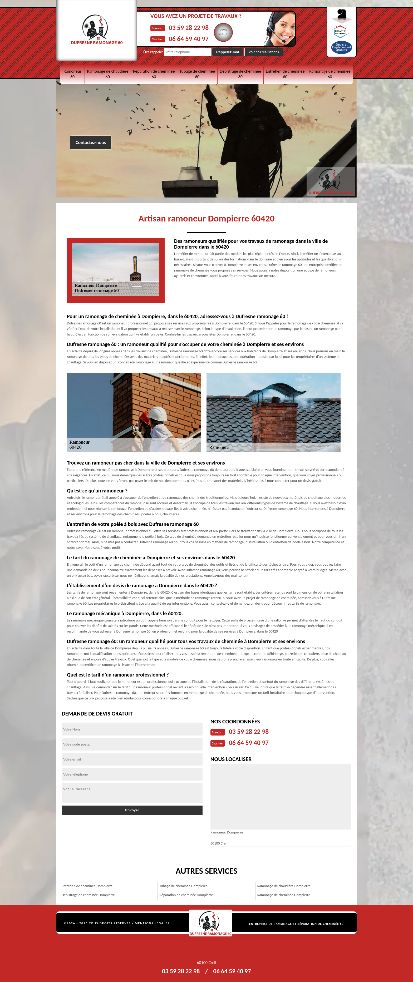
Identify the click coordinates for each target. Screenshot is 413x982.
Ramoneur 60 (72, 74)
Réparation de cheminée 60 (154, 74)
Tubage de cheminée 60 (197, 74)
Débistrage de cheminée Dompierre (88, 894)
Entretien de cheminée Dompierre (87, 885)
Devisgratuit (231, 32)
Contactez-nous (91, 142)
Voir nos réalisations (264, 52)
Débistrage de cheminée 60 (240, 74)
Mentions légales (152, 922)
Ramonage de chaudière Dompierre (284, 885)
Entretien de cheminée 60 (285, 74)
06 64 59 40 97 (192, 38)
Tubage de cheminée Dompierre (183, 885)
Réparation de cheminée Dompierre (186, 894)
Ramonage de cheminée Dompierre (283, 894)
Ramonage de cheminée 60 (330, 74)
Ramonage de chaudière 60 (107, 74)
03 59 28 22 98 (192, 27)
